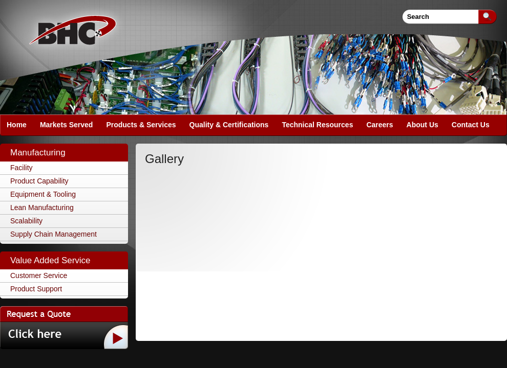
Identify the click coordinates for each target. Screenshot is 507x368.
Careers (379, 125)
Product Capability (39, 181)
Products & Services (141, 125)
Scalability (26, 221)
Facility (21, 168)
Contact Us (471, 125)
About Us (422, 125)
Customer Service (38, 275)
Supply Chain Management (53, 234)
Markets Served (66, 125)
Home (17, 125)
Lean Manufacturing (42, 207)
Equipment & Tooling (43, 194)
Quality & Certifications (229, 125)
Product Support (36, 289)
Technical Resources (317, 125)
